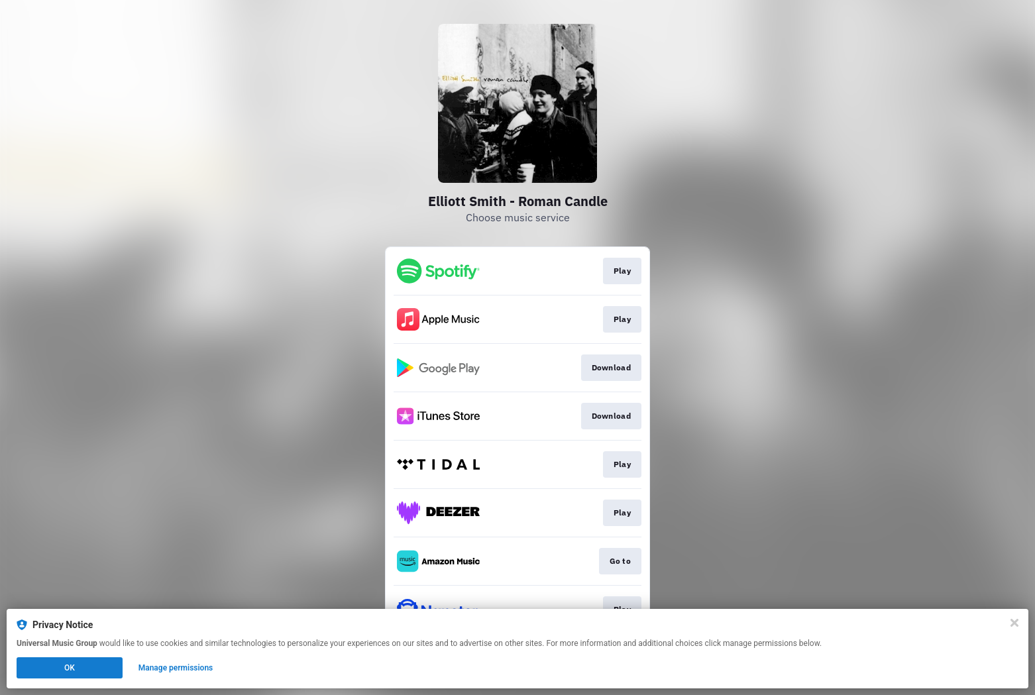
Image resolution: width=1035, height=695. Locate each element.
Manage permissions (175, 667)
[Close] (1014, 622)
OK (69, 667)
